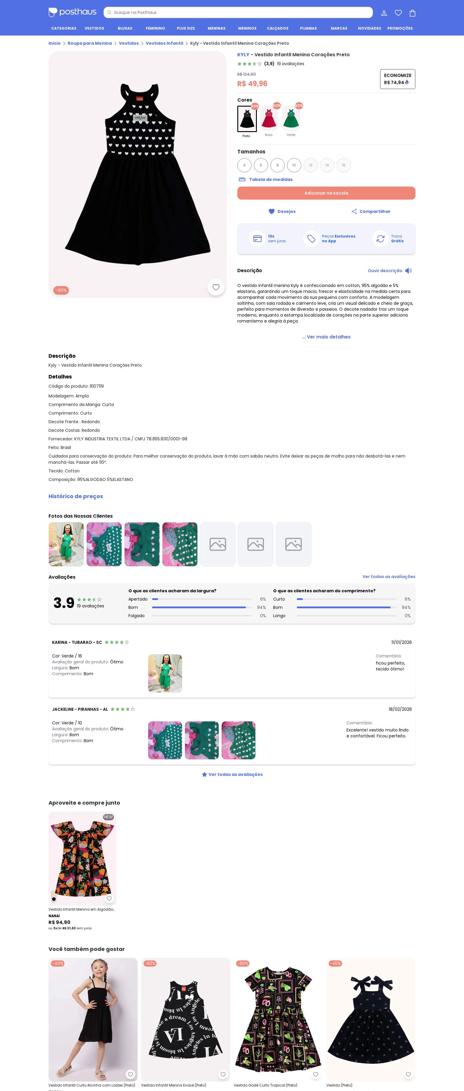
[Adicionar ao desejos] (216, 287)
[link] (270, 64)
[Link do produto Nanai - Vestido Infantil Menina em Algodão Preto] (82, 871)
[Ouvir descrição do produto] (389, 271)
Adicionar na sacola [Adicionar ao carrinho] (326, 193)
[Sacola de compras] (411, 12)
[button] (232, 496)
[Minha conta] (383, 12)
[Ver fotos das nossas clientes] (165, 673)
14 (327, 165)
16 (344, 165)
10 (294, 165)
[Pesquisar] (109, 12)
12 (310, 165)
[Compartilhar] (370, 211)
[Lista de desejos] (397, 12)
